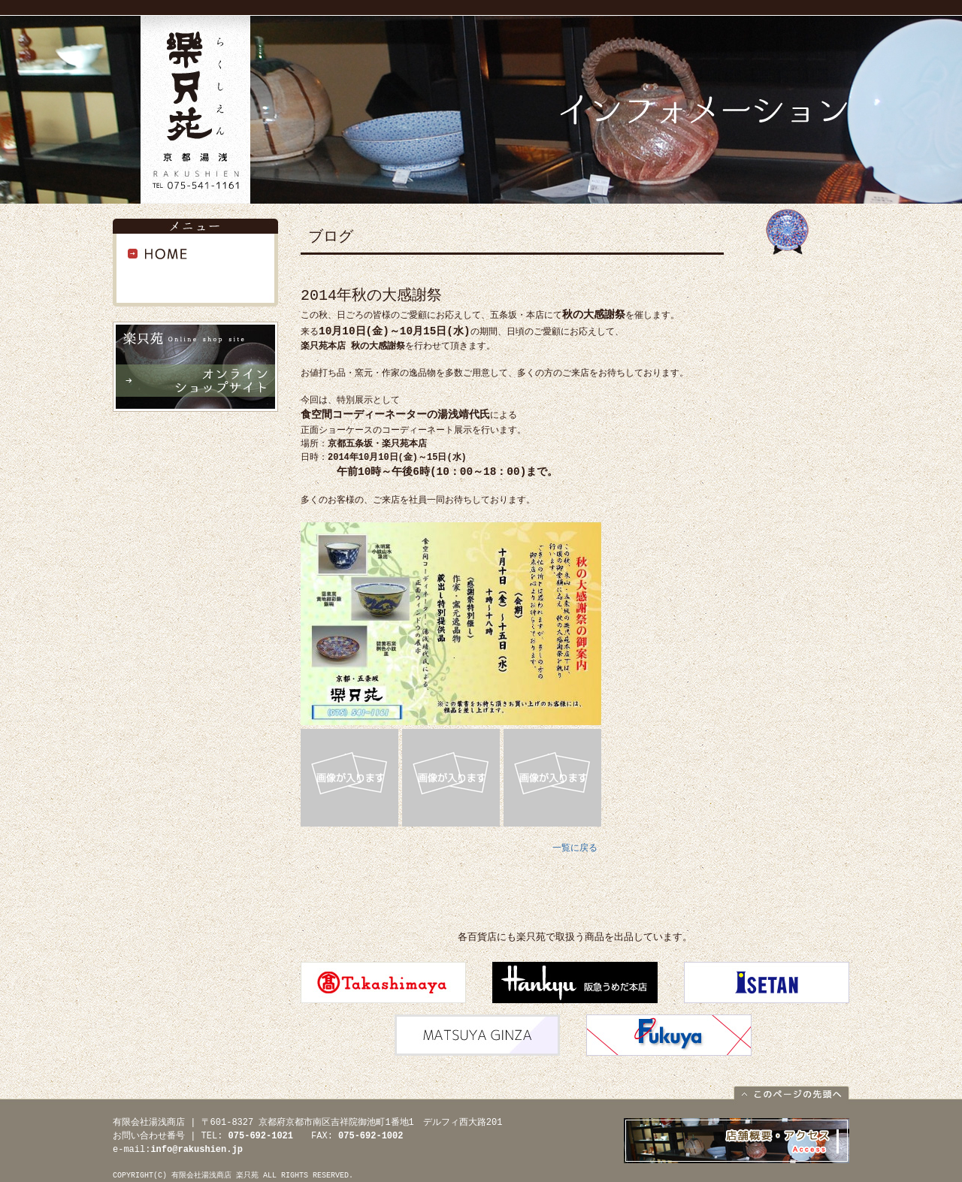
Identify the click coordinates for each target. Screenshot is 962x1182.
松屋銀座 (477, 1035)
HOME (195, 253)
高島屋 (383, 982)
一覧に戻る (574, 848)
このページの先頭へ (791, 1092)
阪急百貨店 (575, 982)
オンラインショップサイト (195, 367)
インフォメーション (195, 277)
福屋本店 (669, 1035)
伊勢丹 (766, 982)
